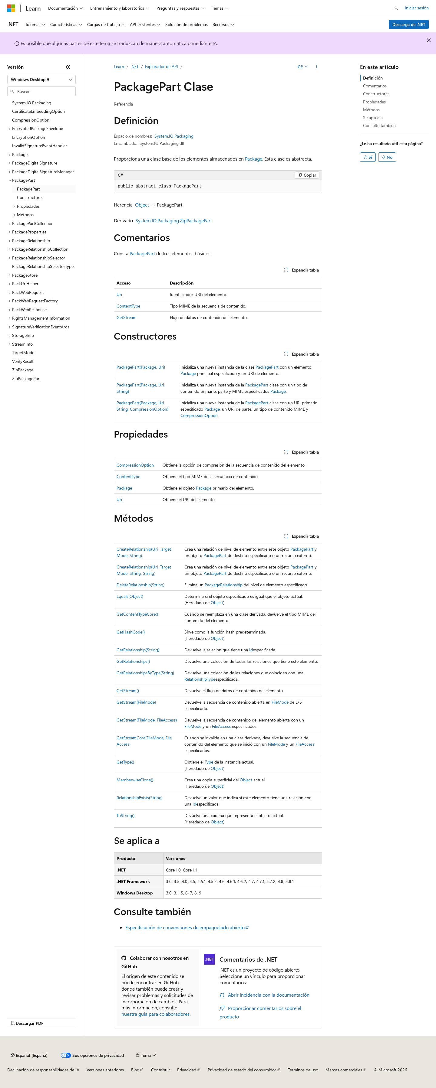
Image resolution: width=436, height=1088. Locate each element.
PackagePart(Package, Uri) (141, 367)
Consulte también (379, 125)
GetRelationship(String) (138, 650)
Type (209, 762)
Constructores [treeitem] (30, 197)
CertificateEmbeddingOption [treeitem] (38, 111)
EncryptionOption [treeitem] (28, 137)
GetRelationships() (133, 661)
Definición (373, 78)
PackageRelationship (224, 585)
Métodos (371, 109)
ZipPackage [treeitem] (22, 370)
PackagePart (142, 253)
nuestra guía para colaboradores (155, 1014)
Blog (135, 1070)
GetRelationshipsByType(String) (145, 673)
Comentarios (375, 86)
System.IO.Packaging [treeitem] (31, 103)
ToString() (125, 815)
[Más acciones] (317, 67)
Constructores (376, 93)
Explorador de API (161, 66)
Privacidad (186, 1070)
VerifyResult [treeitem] (23, 361)
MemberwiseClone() (135, 780)
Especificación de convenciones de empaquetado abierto (185, 927)
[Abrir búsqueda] (396, 8)
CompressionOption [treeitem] (30, 120)
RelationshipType (199, 679)
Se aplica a (373, 117)
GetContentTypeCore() (137, 614)
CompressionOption (199, 415)
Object (142, 204)
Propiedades (374, 102)
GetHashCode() (131, 632)
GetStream (127, 317)
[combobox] (41, 79)
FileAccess (221, 726)
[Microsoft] (11, 8)
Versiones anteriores (105, 1070)
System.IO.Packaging (173, 136)
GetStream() (128, 690)
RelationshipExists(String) (140, 797)
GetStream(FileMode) (136, 702)
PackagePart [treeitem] (28, 189)
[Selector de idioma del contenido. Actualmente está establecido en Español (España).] (29, 1055)
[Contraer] (68, 66)
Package (253, 158)
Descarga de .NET (408, 24)
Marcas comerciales (343, 1070)
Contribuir (160, 1070)
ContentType (128, 306)
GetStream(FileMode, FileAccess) (147, 720)
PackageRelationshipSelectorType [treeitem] (43, 266)
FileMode (280, 702)
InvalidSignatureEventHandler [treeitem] (39, 145)
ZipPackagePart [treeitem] (26, 378)
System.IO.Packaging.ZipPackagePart (173, 220)
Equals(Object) (130, 596)
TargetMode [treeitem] (23, 352)
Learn (119, 66)
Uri (119, 294)
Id (251, 650)
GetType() (125, 762)
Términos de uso (303, 1070)
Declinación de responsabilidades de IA (43, 1070)
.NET (134, 66)
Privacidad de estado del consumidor (242, 1070)
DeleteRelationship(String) (140, 585)
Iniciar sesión (417, 8)
